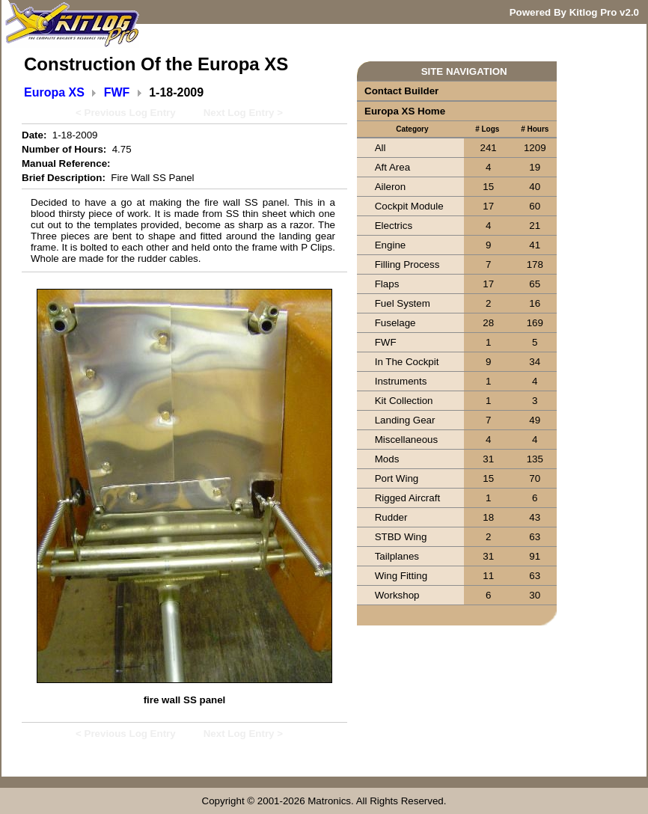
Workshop (397, 595)
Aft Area (392, 167)
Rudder (391, 517)
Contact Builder (401, 91)
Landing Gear (405, 420)
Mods (387, 459)
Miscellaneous (406, 439)
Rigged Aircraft (407, 498)
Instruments (401, 381)
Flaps (387, 284)
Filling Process (407, 264)
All (380, 147)
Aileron (390, 186)
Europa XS (54, 92)
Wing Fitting (401, 575)
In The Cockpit (407, 361)
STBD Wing (401, 536)
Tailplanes (397, 556)
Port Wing (397, 478)
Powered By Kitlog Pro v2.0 (574, 12)
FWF (117, 92)
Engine (390, 245)
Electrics (393, 225)
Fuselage (395, 322)
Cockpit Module (409, 206)
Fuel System (402, 303)
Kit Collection (404, 400)
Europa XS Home (404, 111)
